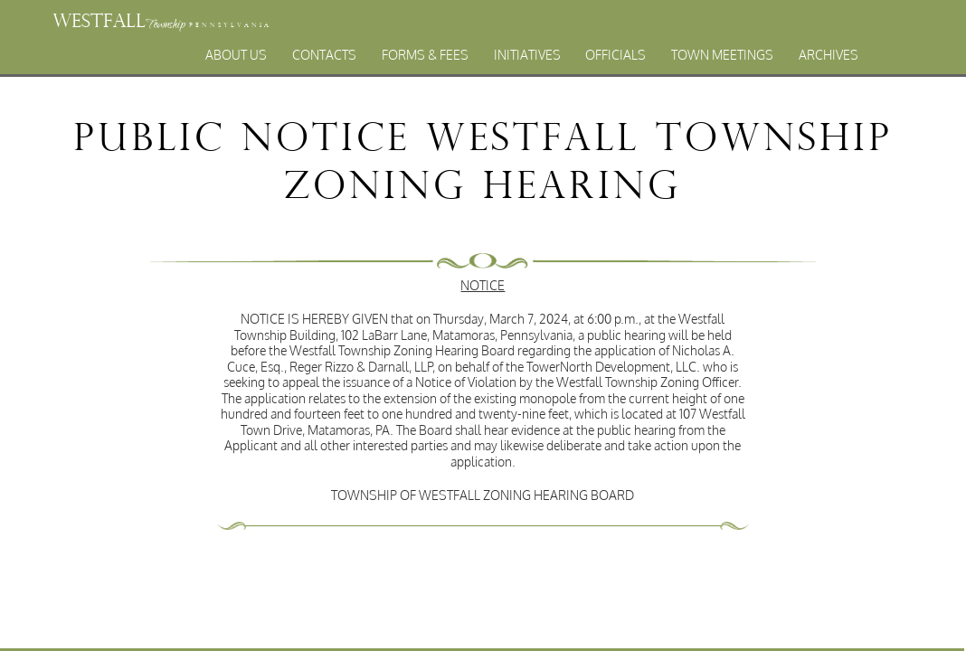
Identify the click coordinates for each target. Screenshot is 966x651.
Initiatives (527, 54)
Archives (828, 54)
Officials (615, 54)
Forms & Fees (425, 54)
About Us (236, 54)
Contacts (324, 54)
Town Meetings (722, 54)
